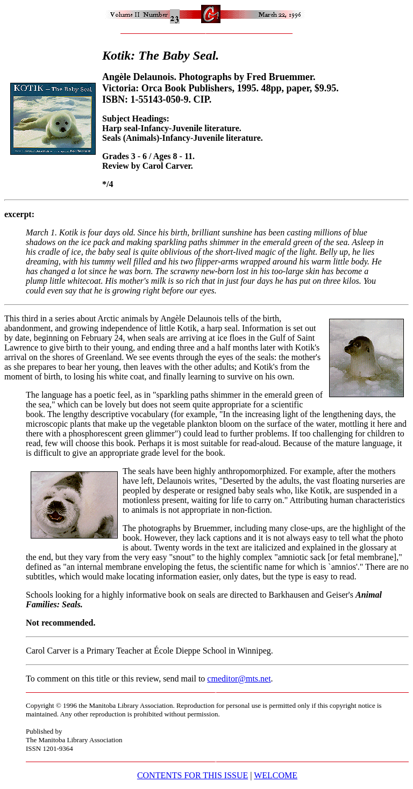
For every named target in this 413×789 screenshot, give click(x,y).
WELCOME (275, 775)
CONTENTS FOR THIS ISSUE (192, 775)
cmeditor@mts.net (238, 678)
